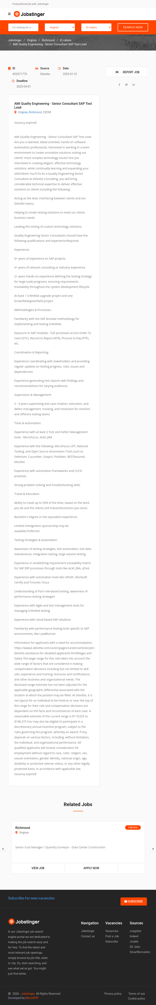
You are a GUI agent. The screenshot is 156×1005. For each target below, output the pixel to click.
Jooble (134, 941)
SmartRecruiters (140, 952)
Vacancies (111, 931)
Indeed (134, 936)
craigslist (135, 931)
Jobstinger (88, 931)
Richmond (35, 112)
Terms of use (136, 993)
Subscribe (133, 901)
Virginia (23, 112)
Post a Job (112, 936)
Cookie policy (136, 998)
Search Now (132, 27)
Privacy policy (113, 993)
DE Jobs (135, 946)
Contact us (88, 936)
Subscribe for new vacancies (31, 898)
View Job (38, 868)
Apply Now (91, 868)
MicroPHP (32, 998)
